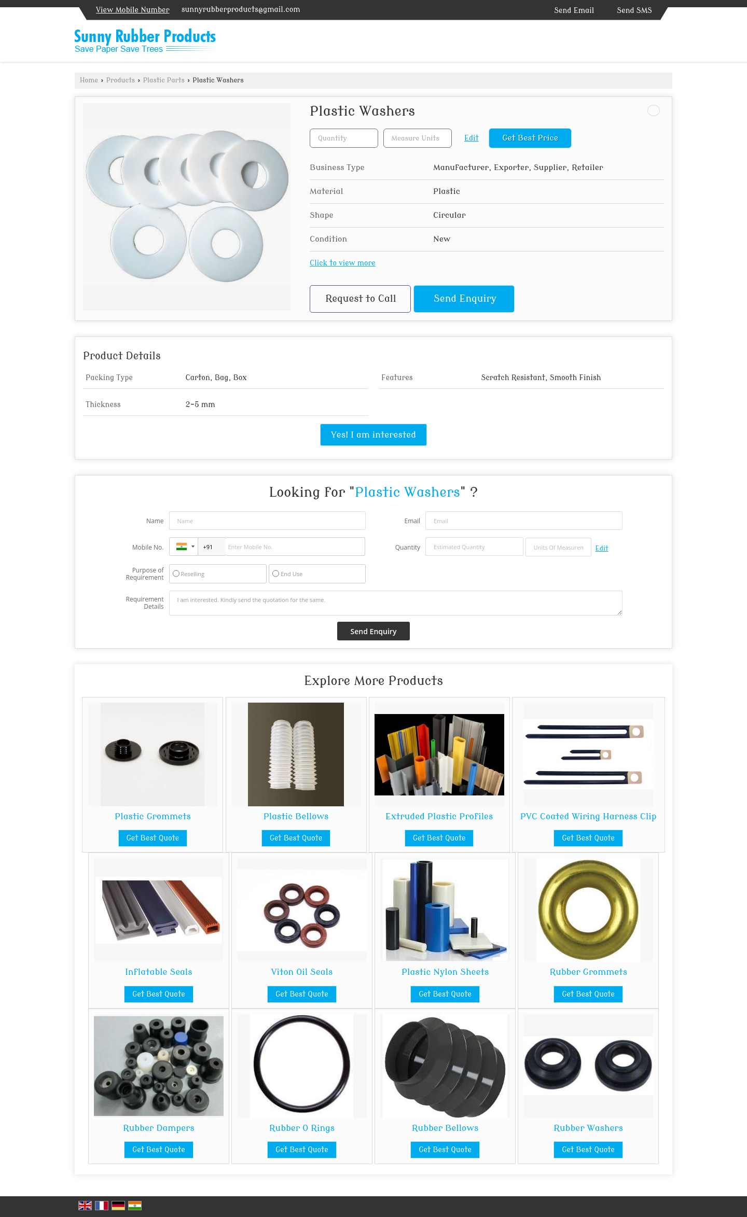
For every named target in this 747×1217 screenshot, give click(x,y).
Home (89, 80)
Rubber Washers (588, 1128)
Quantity (407, 547)
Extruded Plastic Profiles (439, 816)
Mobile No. (148, 547)
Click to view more (343, 263)
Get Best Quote (153, 838)
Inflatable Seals (158, 972)
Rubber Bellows (445, 1128)
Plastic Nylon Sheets (445, 972)
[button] (133, 10)
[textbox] (417, 138)
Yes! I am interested (373, 435)
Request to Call (360, 298)
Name (155, 520)
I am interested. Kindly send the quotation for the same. (395, 603)
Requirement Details (144, 603)
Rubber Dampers (159, 1128)
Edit (471, 138)
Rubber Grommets (588, 972)
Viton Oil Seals (302, 972)
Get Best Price (530, 138)
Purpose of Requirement (144, 574)
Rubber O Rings (302, 1128)
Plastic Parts (164, 80)
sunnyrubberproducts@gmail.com (241, 9)
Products (120, 80)
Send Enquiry (465, 298)
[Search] (665, 43)
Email (412, 520)
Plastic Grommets (153, 816)
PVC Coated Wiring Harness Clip (588, 816)
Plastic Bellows (296, 816)
